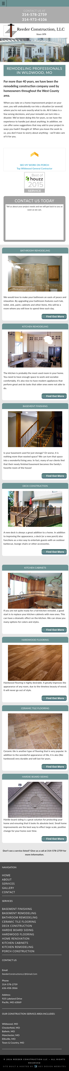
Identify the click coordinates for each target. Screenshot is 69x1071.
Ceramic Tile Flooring (19, 921)
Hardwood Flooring (18, 934)
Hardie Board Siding (17, 930)
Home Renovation (15, 938)
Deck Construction (17, 926)
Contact (8, 892)
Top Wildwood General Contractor (34, 168)
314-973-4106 (34, 19)
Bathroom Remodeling (20, 917)
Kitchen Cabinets (15, 943)
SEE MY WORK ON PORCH (34, 164)
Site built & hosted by (34, 1066)
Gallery (8, 888)
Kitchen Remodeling (17, 947)
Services (8, 883)
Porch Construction (18, 951)
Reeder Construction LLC (30, 1059)
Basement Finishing (17, 909)
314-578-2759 (34, 14)
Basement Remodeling (19, 913)
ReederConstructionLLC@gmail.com (19, 974)
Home (6, 875)
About (7, 879)
